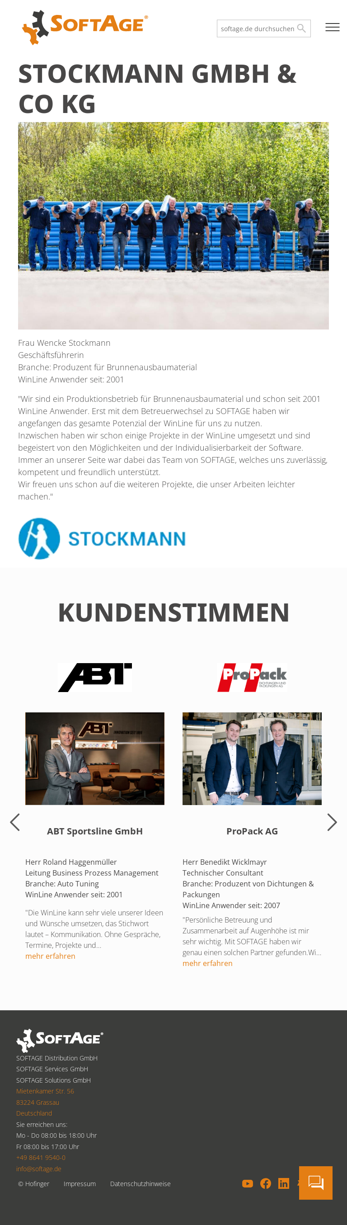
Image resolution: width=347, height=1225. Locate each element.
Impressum (80, 1183)
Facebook (265, 1183)
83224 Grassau (37, 1102)
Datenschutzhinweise (140, 1183)
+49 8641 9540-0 (41, 1157)
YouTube (247, 1183)
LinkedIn (283, 1183)
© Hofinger (33, 1183)
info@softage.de (38, 1168)
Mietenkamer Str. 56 (45, 1091)
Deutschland (34, 1113)
